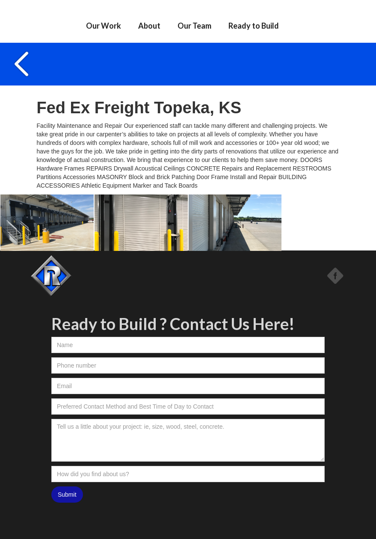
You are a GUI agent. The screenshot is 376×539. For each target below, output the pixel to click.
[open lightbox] (47, 222)
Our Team (194, 25)
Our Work (103, 25)
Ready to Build (253, 25)
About (149, 25)
